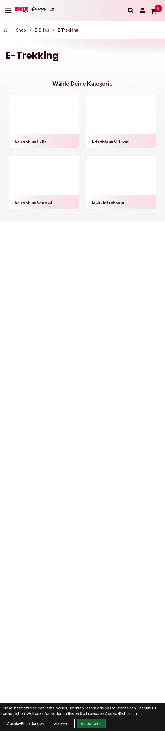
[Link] (8, 10)
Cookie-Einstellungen (25, 723)
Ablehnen (62, 723)
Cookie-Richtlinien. (121, 713)
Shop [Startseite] (21, 30)
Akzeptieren (91, 723)
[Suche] (130, 10)
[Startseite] (6, 30)
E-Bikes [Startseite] (42, 30)
